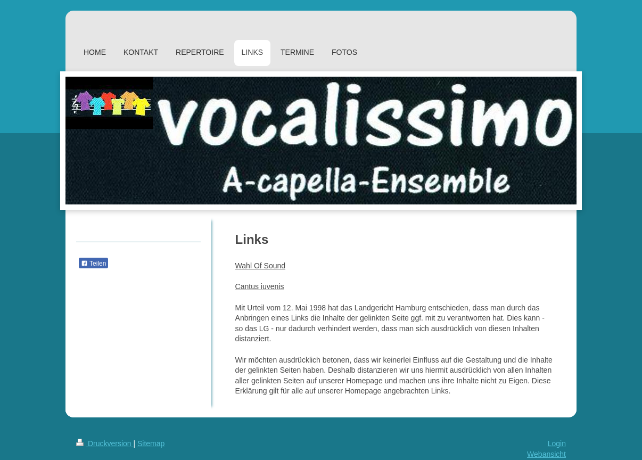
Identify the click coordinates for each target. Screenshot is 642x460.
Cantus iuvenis (259, 286)
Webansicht (546, 454)
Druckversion (104, 443)
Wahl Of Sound (260, 265)
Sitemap (150, 443)
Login (557, 443)
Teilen (93, 263)
